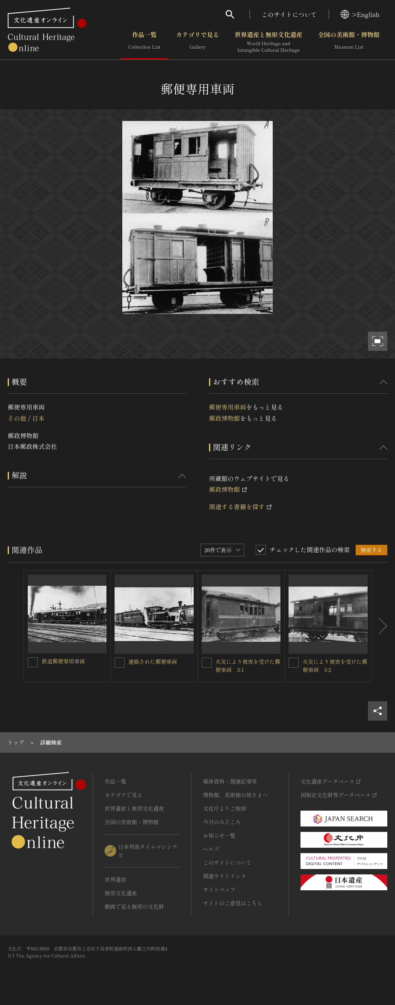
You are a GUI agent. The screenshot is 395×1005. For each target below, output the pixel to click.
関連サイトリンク (224, 876)
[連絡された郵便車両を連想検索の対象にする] (120, 663)
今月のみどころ (222, 822)
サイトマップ (219, 889)
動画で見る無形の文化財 (134, 906)
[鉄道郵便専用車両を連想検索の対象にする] (33, 662)
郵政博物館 (224, 418)
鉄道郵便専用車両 (63, 661)
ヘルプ (211, 849)
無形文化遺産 (121, 893)
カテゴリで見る (197, 42)
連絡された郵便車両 (152, 661)
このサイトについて (289, 14)
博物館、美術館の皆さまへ (235, 795)
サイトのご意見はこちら (232, 903)
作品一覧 (144, 42)
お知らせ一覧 (219, 835)
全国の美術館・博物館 (349, 42)
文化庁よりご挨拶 (224, 808)
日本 (38, 418)
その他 (17, 418)
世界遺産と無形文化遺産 (268, 42)
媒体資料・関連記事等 (230, 781)
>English (360, 14)
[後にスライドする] (379, 626)
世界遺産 (115, 879)
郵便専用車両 (227, 407)
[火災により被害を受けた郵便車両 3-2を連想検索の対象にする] (294, 663)
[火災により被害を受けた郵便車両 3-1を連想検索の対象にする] (207, 663)
